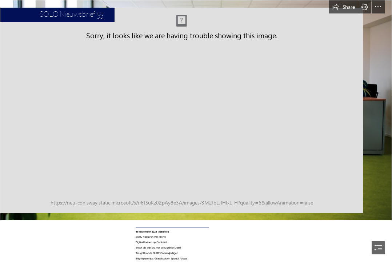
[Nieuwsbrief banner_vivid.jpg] (196, 110)
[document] (196, 131)
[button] (343, 6)
